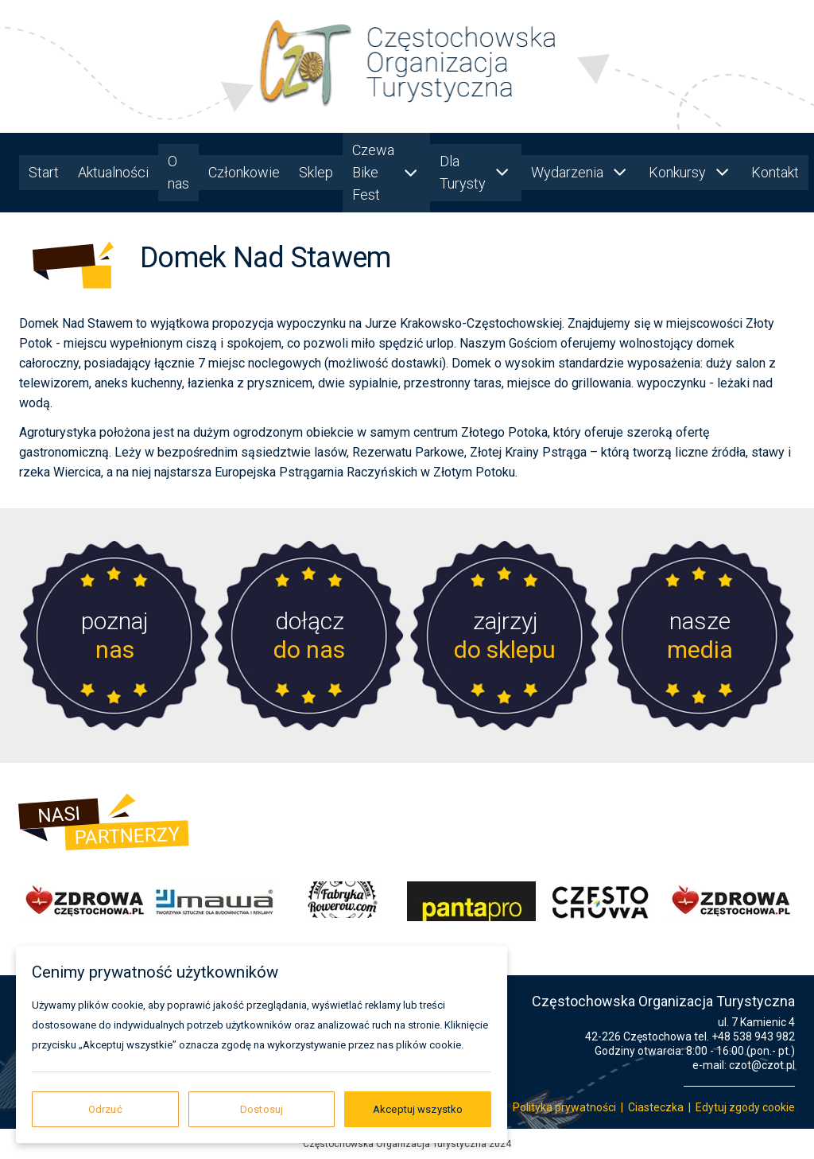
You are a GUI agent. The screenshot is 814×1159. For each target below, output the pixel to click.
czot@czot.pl (762, 1065)
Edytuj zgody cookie (745, 1107)
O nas (178, 172)
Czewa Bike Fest (386, 172)
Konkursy (690, 172)
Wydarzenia (580, 172)
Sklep (316, 172)
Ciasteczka (656, 1107)
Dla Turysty (476, 172)
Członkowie (244, 172)
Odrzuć (105, 1109)
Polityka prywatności (564, 1107)
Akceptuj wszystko (418, 1109)
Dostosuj (261, 1109)
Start (44, 172)
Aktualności (113, 172)
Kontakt (775, 172)
